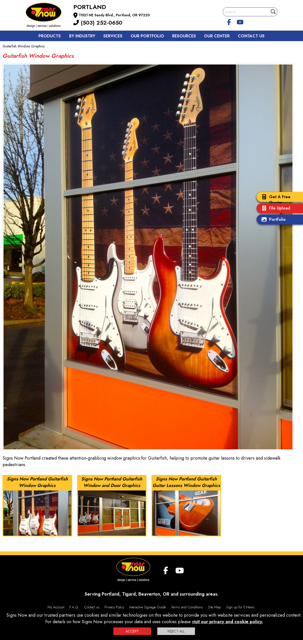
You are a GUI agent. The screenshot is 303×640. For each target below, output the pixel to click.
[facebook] (229, 21)
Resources (184, 36)
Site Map (214, 607)
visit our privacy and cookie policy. (227, 621)
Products (49, 36)
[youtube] (240, 21)
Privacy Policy (114, 607)
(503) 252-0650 (97, 23)
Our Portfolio (147, 36)
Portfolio (272, 220)
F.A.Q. (74, 607)
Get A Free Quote (274, 199)
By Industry (82, 36)
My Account (55, 607)
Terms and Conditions (187, 607)
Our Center (217, 36)
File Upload (274, 208)
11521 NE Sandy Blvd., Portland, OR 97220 (114, 15)
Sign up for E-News (240, 607)
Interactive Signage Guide (147, 607)
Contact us (251, 36)
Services (112, 36)
